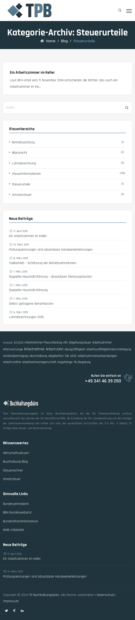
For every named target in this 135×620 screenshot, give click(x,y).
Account (8, 343)
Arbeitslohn (54, 349)
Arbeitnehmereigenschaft (39, 362)
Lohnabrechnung (24, 163)
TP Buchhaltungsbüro (44, 595)
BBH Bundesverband (17, 512)
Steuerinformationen (26, 173)
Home (47, 41)
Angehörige (65, 362)
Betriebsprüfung (23, 142)
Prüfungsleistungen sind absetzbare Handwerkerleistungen (51, 250)
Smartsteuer (12, 479)
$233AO (18, 343)
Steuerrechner (13, 470)
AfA (65, 342)
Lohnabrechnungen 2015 (26, 317)
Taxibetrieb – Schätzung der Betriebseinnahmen (42, 263)
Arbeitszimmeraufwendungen (97, 356)
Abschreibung (38, 356)
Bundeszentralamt (16, 503)
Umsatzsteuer (22, 194)
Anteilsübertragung (15, 356)
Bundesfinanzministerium (20, 521)
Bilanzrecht (19, 152)
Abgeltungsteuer (80, 342)
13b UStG (71, 356)
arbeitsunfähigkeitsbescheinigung (108, 349)
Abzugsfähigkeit (74, 349)
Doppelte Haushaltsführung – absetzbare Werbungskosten (50, 277)
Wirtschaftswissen (16, 453)
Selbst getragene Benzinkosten (31, 304)
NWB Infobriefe (13, 530)
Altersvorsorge (13, 349)
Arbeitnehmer (34, 349)
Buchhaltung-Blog (15, 461)
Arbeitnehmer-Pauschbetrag (43, 342)
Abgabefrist (56, 356)
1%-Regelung (82, 362)
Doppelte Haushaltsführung (28, 290)
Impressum (11, 601)
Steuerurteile (21, 184)
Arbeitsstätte (12, 362)
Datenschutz (105, 595)
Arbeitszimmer (102, 342)
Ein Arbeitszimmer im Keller (32, 72)
